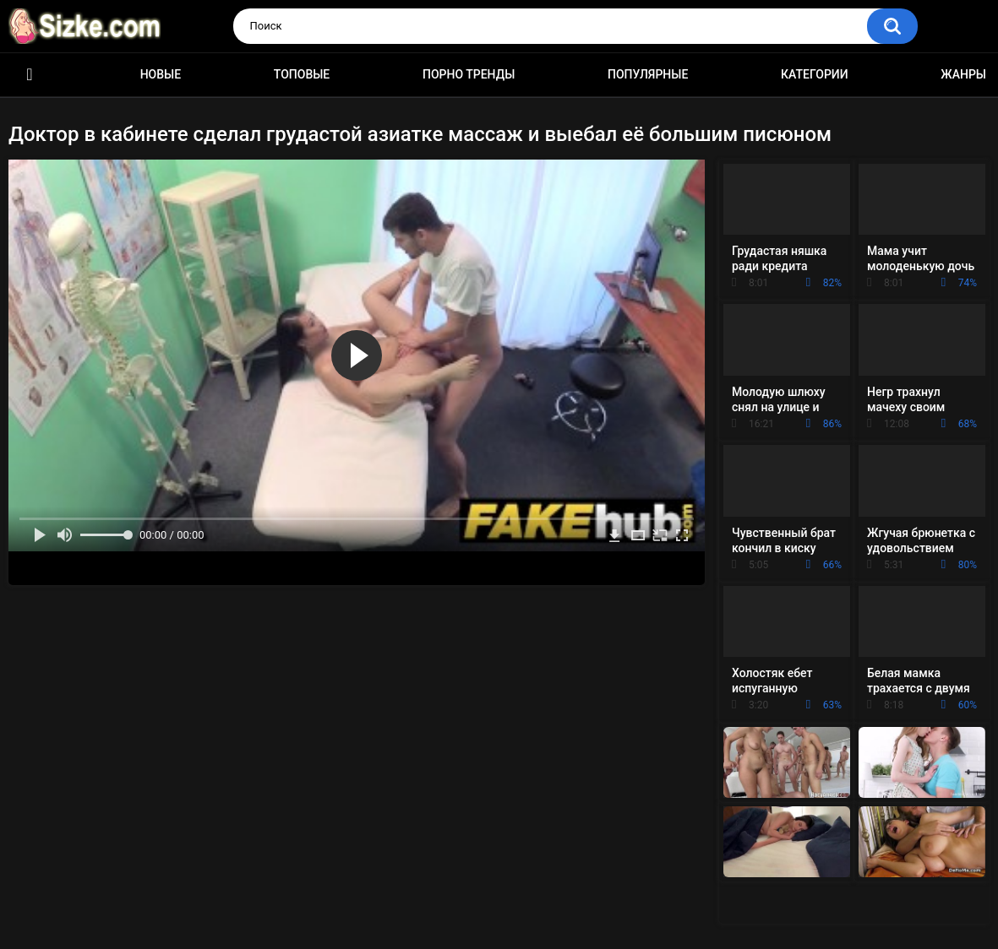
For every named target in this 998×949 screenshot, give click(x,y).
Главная (29, 74)
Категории (814, 74)
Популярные (648, 74)
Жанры (963, 74)
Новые (160, 74)
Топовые (302, 74)
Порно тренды (469, 74)
